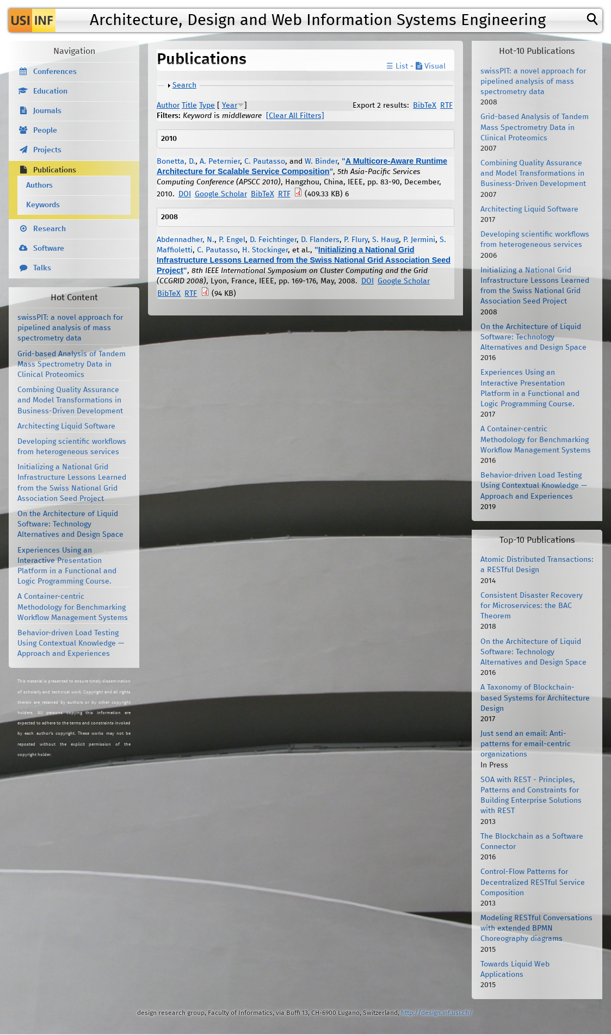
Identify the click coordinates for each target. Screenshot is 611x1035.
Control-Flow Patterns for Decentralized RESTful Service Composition (532, 882)
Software (48, 248)
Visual (431, 66)
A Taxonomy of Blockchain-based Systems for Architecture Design (535, 698)
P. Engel (232, 240)
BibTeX (424, 105)
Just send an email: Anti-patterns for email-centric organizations (525, 744)
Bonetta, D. (176, 161)
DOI (184, 194)
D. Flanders (320, 240)
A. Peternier (220, 161)
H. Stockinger (265, 250)
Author (168, 105)
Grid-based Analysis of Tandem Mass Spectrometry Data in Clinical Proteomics (71, 364)
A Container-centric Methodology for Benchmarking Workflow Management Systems (72, 607)
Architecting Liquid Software (66, 426)
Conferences (55, 72)
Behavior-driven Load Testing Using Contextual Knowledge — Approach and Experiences (70, 643)
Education (50, 91)
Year (229, 105)
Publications (54, 170)
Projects (47, 150)
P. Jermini (419, 240)
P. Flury (356, 240)
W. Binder (321, 161)
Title (189, 105)
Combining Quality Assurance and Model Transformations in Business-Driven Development (70, 400)
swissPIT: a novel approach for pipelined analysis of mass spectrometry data (70, 328)
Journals (47, 111)
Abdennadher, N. (185, 240)
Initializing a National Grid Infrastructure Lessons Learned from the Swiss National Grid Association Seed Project (303, 260)
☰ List (397, 66)
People (45, 130)
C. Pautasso (264, 161)
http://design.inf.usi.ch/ (436, 1013)
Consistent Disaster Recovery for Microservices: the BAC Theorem (531, 606)
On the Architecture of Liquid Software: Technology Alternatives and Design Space (70, 524)
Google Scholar (221, 194)
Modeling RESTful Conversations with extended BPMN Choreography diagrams (536, 928)
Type (207, 105)
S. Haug (385, 240)
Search (184, 85)
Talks (42, 268)
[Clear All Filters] (295, 116)
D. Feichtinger (273, 240)
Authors (39, 185)
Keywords (43, 205)
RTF (446, 105)
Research (49, 229)
